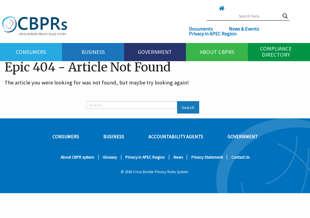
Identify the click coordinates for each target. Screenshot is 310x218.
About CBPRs (217, 51)
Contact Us (240, 157)
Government (155, 51)
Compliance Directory (276, 51)
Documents (201, 28)
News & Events (244, 28)
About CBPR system (77, 157)
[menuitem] (31, 52)
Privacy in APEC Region (212, 33)
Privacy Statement (207, 157)
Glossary (110, 157)
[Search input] (259, 16)
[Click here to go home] (209, 8)
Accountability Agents (175, 137)
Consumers (31, 51)
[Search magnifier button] (285, 16)
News (178, 157)
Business (93, 51)
